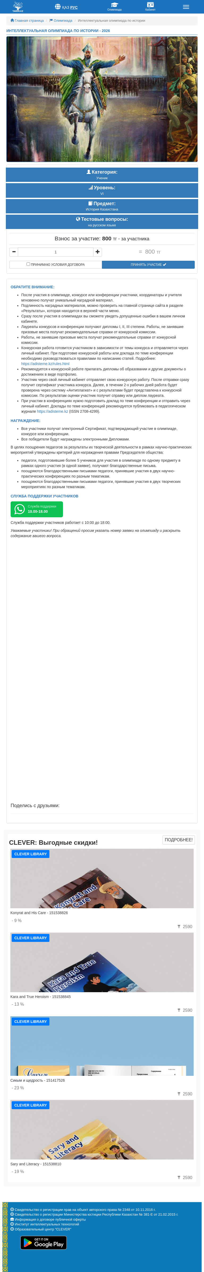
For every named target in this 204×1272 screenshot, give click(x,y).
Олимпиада (61, 21)
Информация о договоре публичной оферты (50, 1219)
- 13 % (18, 1004)
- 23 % (18, 1088)
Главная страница (27, 21)
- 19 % (18, 1171)
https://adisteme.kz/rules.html (45, 364)
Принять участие (148, 265)
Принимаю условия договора (56, 264)
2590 (184, 926)
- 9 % (17, 920)
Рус (74, 7)
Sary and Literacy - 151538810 (35, 1164)
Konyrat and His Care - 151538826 (39, 913)
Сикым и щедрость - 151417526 (37, 1080)
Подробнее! (179, 840)
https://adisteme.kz (52, 411)
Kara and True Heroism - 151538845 (40, 997)
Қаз (65, 7)
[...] (56, 252)
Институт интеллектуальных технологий (47, 1224)
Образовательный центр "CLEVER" (43, 1229)
